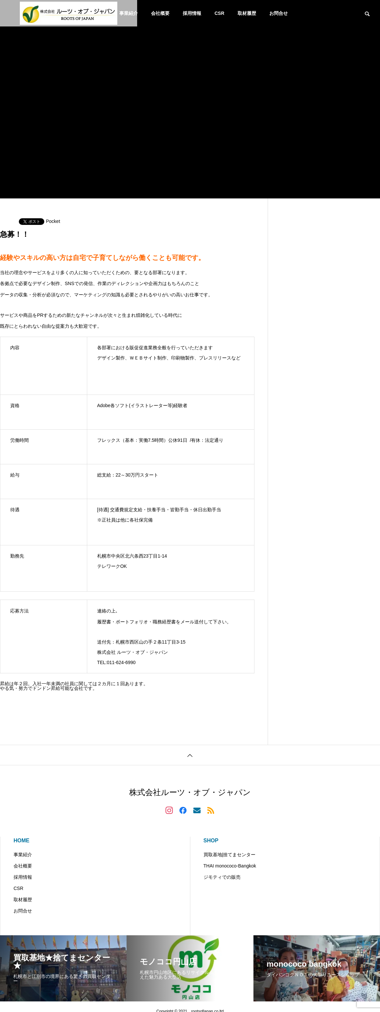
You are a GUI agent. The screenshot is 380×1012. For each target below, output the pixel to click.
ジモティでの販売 (222, 877)
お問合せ (278, 13)
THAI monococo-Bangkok (230, 865)
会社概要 (160, 13)
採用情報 (192, 13)
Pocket (53, 221)
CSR (219, 13)
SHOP (211, 840)
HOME (21, 840)
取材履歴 (247, 13)
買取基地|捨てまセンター (230, 854)
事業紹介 (23, 854)
